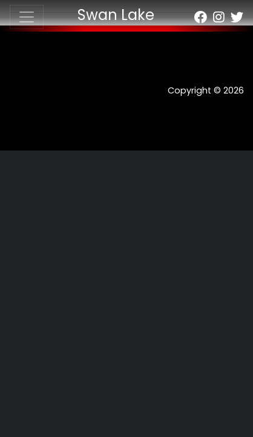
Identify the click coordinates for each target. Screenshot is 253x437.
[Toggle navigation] (27, 17)
